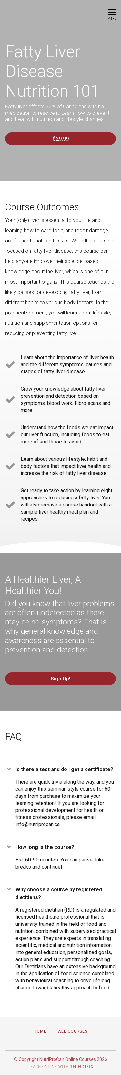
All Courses (72, 1031)
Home (40, 1031)
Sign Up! (60, 679)
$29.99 (61, 139)
